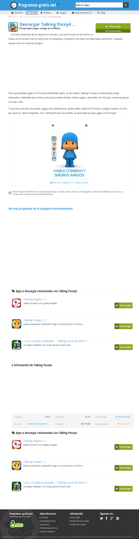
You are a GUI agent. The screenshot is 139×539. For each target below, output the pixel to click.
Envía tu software (47, 527)
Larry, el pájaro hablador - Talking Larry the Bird (53, 336)
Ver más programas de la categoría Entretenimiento (40, 204)
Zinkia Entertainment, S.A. (39, 419)
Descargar (113, 26)
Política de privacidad (79, 516)
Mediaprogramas (18, 512)
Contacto (44, 513)
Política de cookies (78, 520)
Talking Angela (32, 295)
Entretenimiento (123, 412)
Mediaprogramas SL (48, 523)
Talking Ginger (32, 315)
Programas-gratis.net (37, 5)
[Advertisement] (69, 63)
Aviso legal (75, 513)
